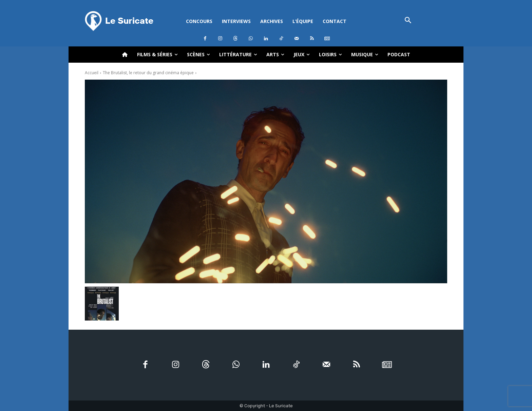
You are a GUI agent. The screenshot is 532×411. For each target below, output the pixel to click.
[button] (408, 21)
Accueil (91, 73)
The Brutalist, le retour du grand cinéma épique (148, 73)
